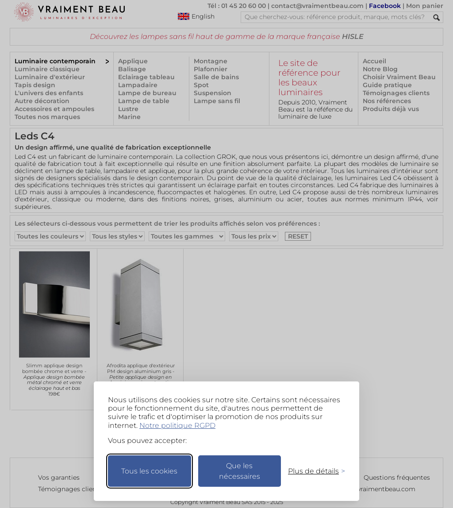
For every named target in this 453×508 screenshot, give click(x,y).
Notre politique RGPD (177, 425)
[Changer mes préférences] (312, 471)
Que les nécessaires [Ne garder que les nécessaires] (239, 471)
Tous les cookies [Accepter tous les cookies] (149, 471)
